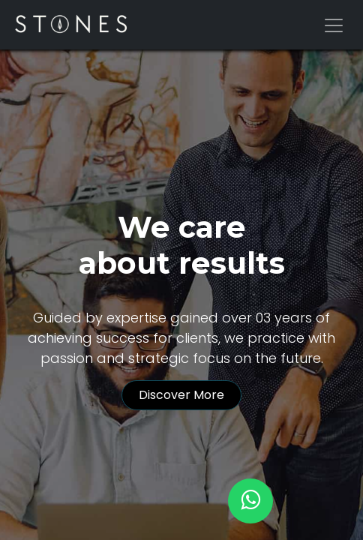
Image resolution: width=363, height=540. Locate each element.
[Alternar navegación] (334, 25)
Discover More (181, 395)
